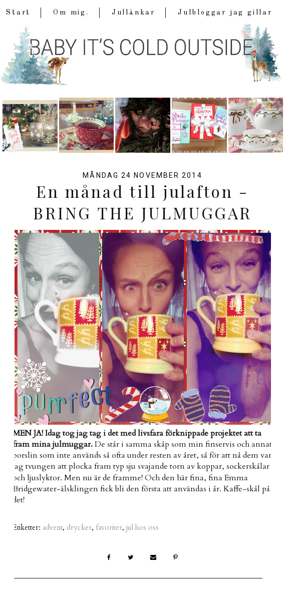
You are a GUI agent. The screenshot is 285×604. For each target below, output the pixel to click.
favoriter (109, 527)
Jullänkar (133, 12)
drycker (79, 527)
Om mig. (71, 12)
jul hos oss (142, 527)
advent (53, 527)
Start (18, 12)
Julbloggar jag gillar (225, 12)
